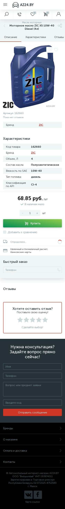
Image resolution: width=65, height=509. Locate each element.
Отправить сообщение (32, 412)
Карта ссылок (32, 502)
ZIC (41, 125)
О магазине (32, 439)
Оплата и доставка (32, 450)
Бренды (32, 428)
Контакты (32, 461)
